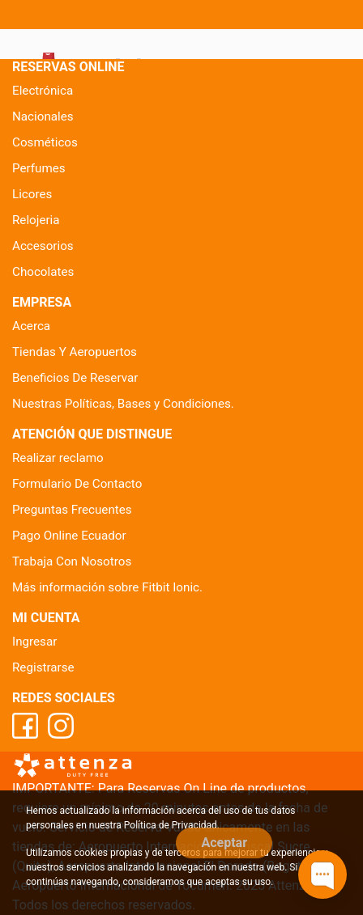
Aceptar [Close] (224, 842)
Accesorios (43, 246)
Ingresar (34, 641)
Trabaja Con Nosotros (71, 561)
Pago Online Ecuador (69, 535)
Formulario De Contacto (77, 484)
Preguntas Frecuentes (72, 509)
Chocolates (43, 272)
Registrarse (43, 667)
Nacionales (43, 116)
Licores (32, 194)
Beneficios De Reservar (75, 378)
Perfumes (39, 168)
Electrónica (42, 90)
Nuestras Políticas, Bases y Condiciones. (123, 403)
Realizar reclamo (58, 458)
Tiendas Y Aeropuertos (74, 352)
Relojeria (36, 220)
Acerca (31, 326)
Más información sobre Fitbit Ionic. (107, 587)
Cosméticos (45, 142)
